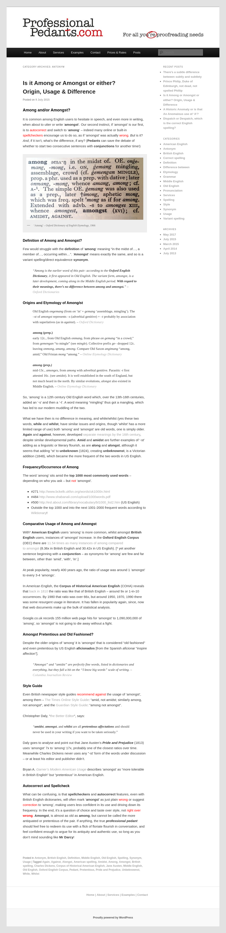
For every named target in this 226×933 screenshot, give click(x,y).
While (26, 873)
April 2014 (170, 248)
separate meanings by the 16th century (111, 434)
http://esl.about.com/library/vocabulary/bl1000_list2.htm (79, 502)
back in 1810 (38, 591)
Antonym (40, 857)
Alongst (67, 861)
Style (166, 204)
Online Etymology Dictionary (102, 354)
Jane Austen (114, 865)
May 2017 (169, 234)
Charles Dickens (44, 865)
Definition (74, 857)
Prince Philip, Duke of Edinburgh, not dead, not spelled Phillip (180, 86)
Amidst (102, 861)
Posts (137, 52)
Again (46, 861)
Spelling (123, 857)
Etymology (170, 172)
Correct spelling (174, 158)
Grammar (169, 176)
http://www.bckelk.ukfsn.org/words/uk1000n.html (74, 491)
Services (58, 52)
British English (56, 857)
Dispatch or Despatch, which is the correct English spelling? (183, 123)
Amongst (124, 861)
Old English (109, 857)
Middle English (90, 857)
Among (112, 861)
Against (56, 861)
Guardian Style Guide (71, 705)
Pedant (74, 869)
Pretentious (87, 869)
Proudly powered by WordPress (113, 917)
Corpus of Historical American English (80, 865)
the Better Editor (62, 716)
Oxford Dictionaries (46, 292)
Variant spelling (174, 218)
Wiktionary (39, 513)
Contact (95, 52)
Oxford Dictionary (91, 322)
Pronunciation (173, 190)
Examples (77, 52)
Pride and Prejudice (108, 869)
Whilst (35, 873)
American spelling (85, 861)
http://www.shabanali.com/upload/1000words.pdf (74, 497)
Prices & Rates (116, 52)
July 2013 (169, 253)
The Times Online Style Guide (67, 700)
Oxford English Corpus (53, 869)
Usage (27, 861)
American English (175, 144)
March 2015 (171, 244)
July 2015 (169, 239)
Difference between (176, 167)
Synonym (135, 857)
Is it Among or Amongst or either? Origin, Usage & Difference (181, 100)
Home (28, 52)
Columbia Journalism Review (52, 675)
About (42, 52)
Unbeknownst (130, 869)
